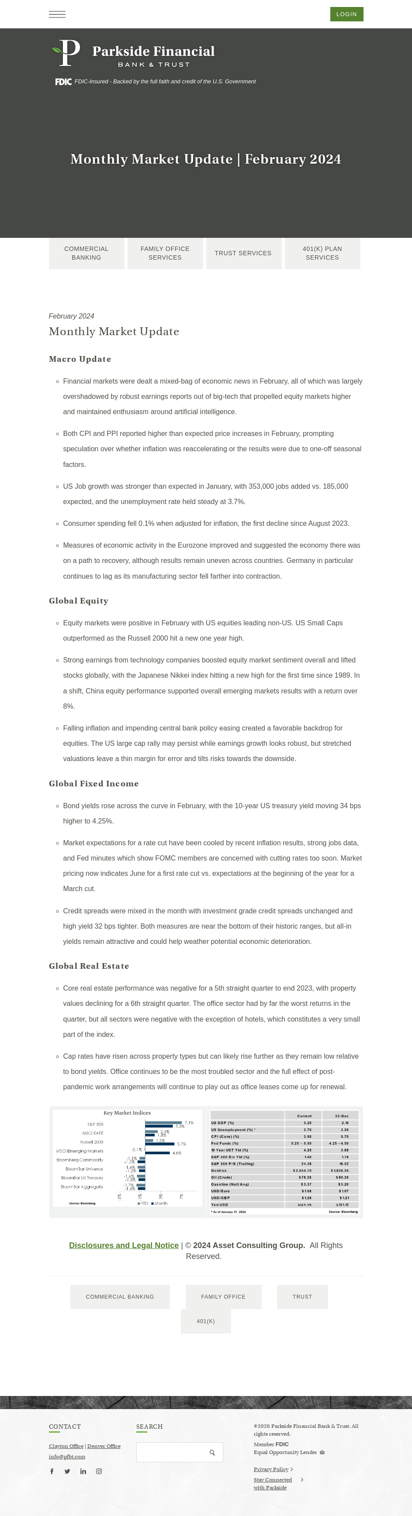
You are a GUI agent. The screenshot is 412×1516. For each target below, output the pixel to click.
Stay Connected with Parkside (278, 1484)
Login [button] (346, 14)
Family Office (223, 1297)
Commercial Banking (86, 253)
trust (302, 1297)
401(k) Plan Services (322, 253)
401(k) (206, 1321)
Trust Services (243, 253)
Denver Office (104, 1446)
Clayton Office (66, 1446)
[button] (57, 14)
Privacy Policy (273, 1469)
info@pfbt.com (67, 1456)
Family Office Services (165, 253)
